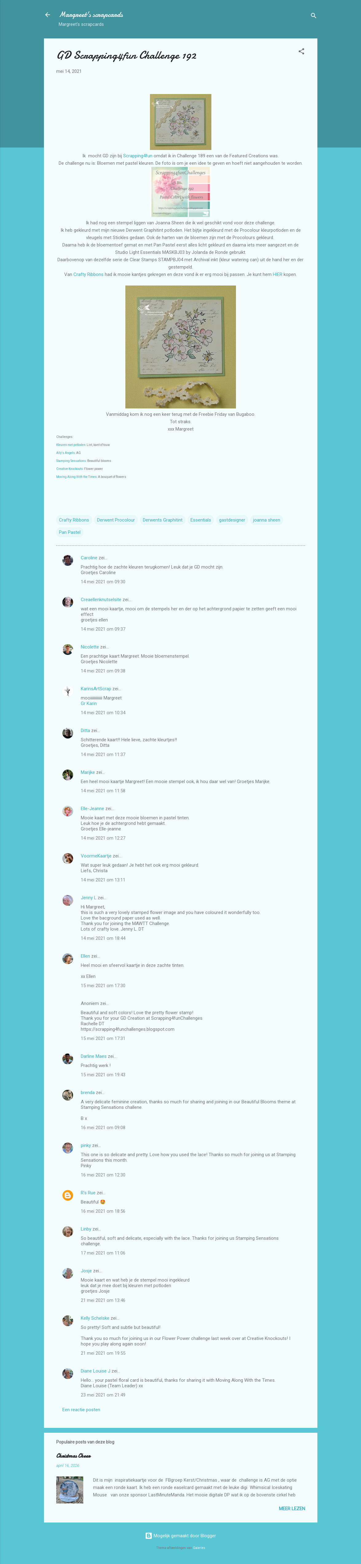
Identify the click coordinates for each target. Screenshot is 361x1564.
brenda (88, 1092)
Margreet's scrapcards (91, 15)
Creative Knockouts (69, 469)
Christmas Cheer (73, 1456)
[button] (301, 52)
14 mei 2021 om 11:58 (103, 791)
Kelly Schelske (95, 1318)
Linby (86, 1229)
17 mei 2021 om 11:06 (103, 1253)
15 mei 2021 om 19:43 (103, 1074)
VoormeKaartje (97, 856)
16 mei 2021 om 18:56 (103, 1211)
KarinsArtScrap (96, 688)
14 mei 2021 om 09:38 (103, 671)
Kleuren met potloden (70, 445)
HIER (278, 274)
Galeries (199, 1548)
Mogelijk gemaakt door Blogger (180, 1535)
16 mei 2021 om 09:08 (103, 1127)
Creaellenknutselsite (101, 599)
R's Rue (88, 1193)
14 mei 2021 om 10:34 (103, 712)
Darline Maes (94, 1056)
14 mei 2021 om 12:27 (103, 838)
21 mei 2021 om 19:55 (103, 1353)
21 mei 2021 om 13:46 (103, 1300)
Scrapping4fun (137, 156)
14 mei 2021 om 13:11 (103, 880)
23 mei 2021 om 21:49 (103, 1395)
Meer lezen (292, 1508)
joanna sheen (266, 520)
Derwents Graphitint (162, 520)
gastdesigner (232, 520)
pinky (86, 1145)
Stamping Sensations (71, 461)
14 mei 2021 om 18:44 (103, 938)
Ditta (85, 730)
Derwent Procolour (116, 520)
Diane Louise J (95, 1371)
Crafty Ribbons (88, 274)
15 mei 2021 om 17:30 (103, 985)
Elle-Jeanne (92, 808)
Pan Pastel (69, 532)
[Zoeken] (313, 16)
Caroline (89, 558)
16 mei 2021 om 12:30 (103, 1175)
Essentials (200, 520)
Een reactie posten (81, 1409)
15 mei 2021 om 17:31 (103, 1038)
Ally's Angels (65, 453)
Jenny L (88, 897)
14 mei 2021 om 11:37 (103, 754)
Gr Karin (89, 703)
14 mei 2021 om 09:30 (103, 582)
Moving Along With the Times (76, 477)
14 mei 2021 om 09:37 (103, 629)
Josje (86, 1271)
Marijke (88, 772)
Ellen (85, 956)
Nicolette (90, 647)
